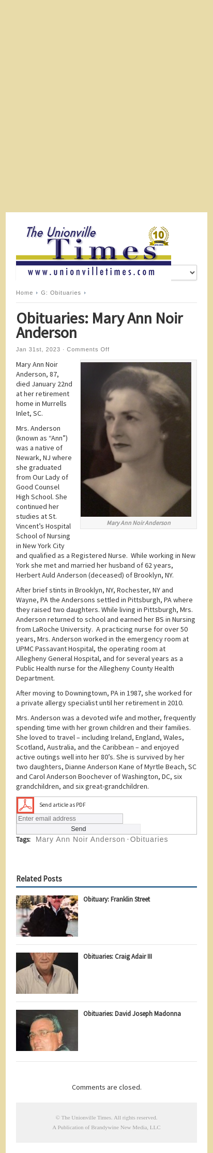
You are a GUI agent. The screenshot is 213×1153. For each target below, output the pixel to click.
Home (24, 293)
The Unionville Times (86, 1117)
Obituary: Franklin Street (116, 899)
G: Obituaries (61, 293)
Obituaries (149, 839)
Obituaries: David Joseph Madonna (132, 1013)
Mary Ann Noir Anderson (81, 839)
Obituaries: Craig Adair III (117, 956)
